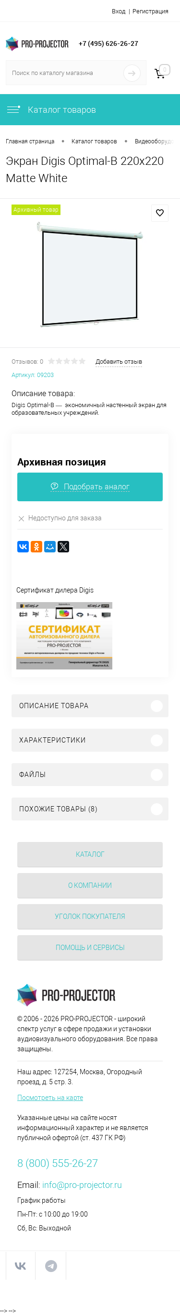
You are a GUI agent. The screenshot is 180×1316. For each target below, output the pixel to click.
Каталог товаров (51, 110)
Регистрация (150, 11)
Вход (118, 11)
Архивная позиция (61, 462)
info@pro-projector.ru (82, 1185)
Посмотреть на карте (50, 1097)
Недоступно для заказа (59, 518)
